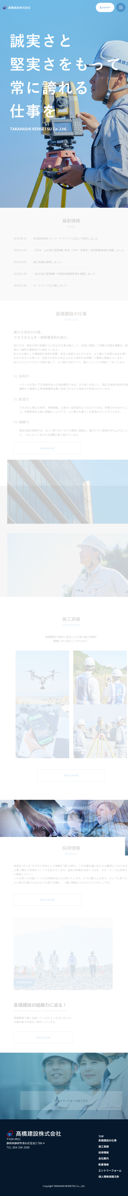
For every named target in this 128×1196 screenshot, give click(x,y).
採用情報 (103, 1152)
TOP (101, 1136)
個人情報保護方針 (108, 1176)
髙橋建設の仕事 (107, 1140)
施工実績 (103, 1146)
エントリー (105, 7)
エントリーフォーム (110, 1170)
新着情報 (103, 1164)
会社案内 (103, 1158)
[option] (64, 104)
